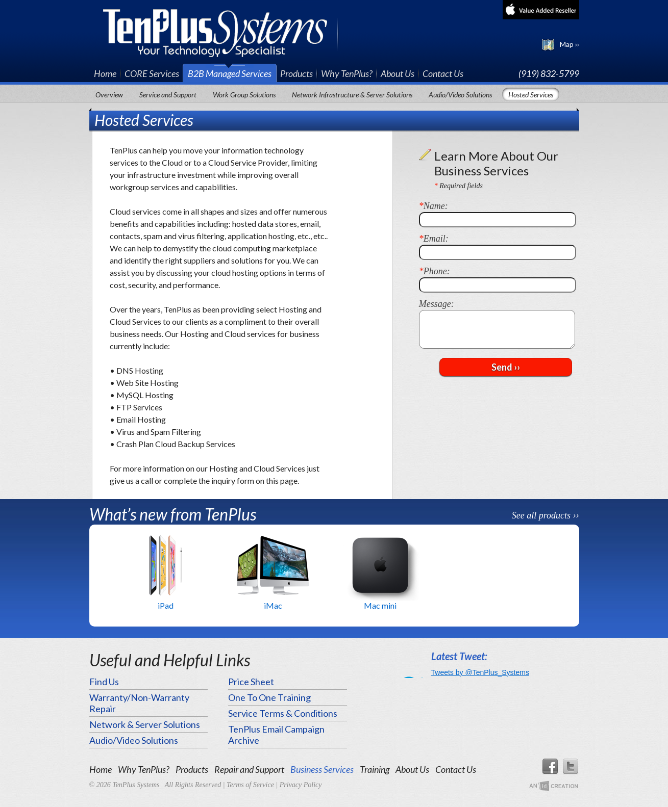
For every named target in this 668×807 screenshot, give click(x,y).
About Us (397, 73)
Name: (433, 206)
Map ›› (569, 44)
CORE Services (152, 73)
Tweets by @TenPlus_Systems (480, 672)
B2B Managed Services (229, 73)
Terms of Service (250, 785)
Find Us (104, 681)
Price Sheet (251, 681)
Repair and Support (249, 769)
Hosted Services (530, 94)
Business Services (322, 769)
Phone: (434, 271)
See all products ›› (545, 515)
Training (374, 769)
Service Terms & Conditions (282, 713)
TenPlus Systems (220, 32)
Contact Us (443, 73)
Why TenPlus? (347, 73)
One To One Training (269, 697)
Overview (109, 94)
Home (105, 73)
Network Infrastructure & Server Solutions (352, 94)
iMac (273, 605)
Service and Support (167, 94)
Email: (434, 238)
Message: (436, 304)
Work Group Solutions (244, 94)
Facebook (549, 767)
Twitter (571, 767)
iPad (166, 605)
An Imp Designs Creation (553, 786)
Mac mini (380, 605)
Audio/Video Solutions (460, 94)
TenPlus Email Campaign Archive (276, 734)
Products (296, 73)
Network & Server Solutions (144, 724)
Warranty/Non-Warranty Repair (139, 703)
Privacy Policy (301, 785)
